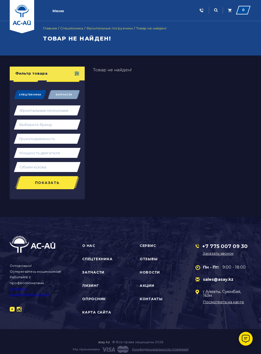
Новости (150, 272)
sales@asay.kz (218, 279)
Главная (50, 28)
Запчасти (64, 94)
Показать (47, 183)
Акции (147, 286)
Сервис (148, 246)
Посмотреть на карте (223, 302)
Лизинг (90, 286)
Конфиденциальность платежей (160, 349)
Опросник (94, 299)
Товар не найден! (151, 28)
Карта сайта (96, 312)
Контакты (151, 299)
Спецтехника (71, 28)
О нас (88, 246)
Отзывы (149, 259)
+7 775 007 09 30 (225, 246)
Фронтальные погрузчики (109, 28)
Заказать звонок (218, 253)
